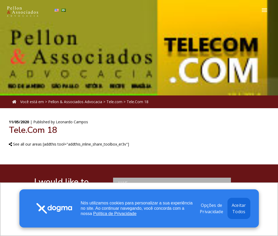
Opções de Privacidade (211, 208)
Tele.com (114, 101)
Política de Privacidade (114, 213)
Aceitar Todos (239, 208)
